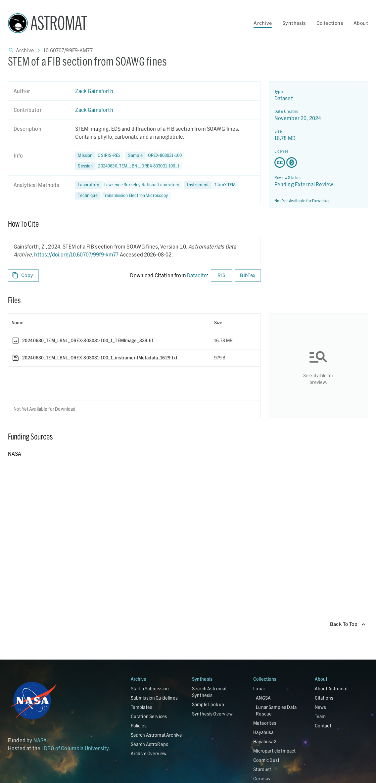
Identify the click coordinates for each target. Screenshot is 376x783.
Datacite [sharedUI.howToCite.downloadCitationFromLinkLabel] (197, 275)
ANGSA (263, 698)
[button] (154, 156)
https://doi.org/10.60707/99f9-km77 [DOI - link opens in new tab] (76, 254)
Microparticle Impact (274, 751)
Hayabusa (263, 732)
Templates (141, 707)
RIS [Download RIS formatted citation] (221, 275)
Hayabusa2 (264, 741)
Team (320, 716)
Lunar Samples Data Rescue (276, 710)
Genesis (261, 778)
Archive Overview (148, 753)
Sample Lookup (208, 704)
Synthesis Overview (212, 713)
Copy (23, 275)
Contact (323, 725)
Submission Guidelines (154, 698)
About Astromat (331, 688)
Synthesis (294, 23)
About (360, 23)
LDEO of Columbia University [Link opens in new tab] (75, 748)
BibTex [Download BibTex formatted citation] (247, 275)
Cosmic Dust (266, 760)
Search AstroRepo (149, 744)
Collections (329, 23)
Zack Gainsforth (94, 91)
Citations (324, 698)
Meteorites (264, 723)
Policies (139, 725)
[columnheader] (109, 322)
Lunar (259, 688)
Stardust (262, 769)
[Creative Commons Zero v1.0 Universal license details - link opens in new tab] (318, 162)
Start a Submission (150, 688)
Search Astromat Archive (156, 735)
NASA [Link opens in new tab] (40, 740)
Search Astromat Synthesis (209, 692)
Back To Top (347, 624)
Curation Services (149, 716)
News (320, 707)
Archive (263, 23)
